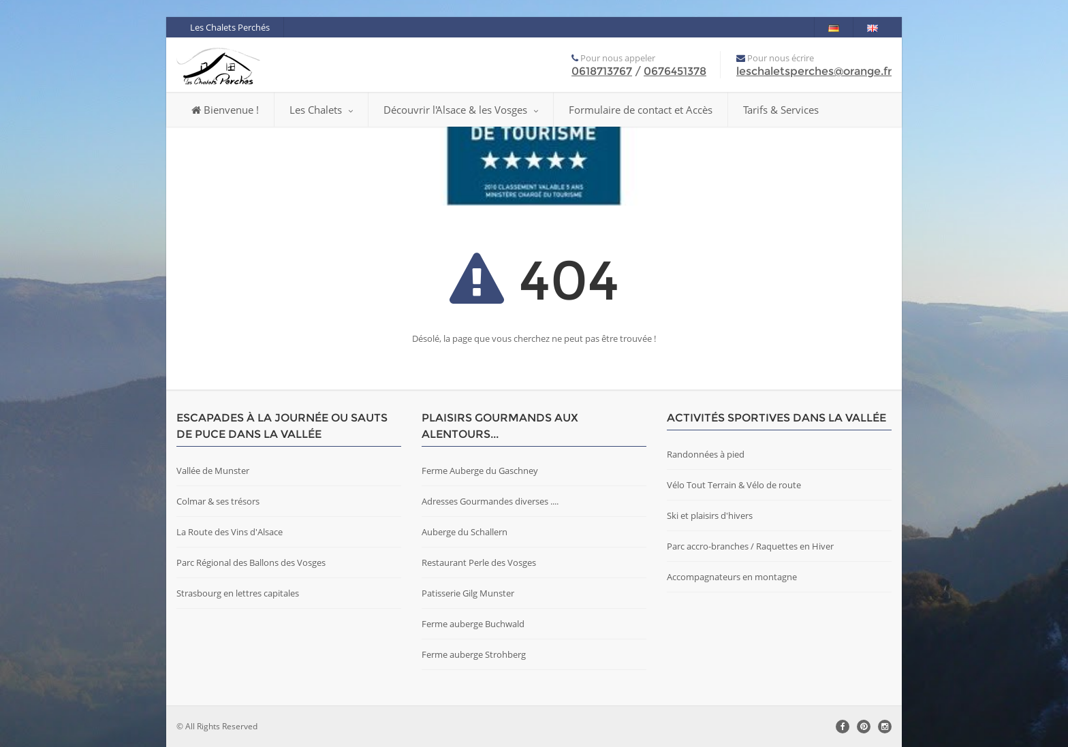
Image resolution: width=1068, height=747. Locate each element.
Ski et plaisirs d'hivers (710, 515)
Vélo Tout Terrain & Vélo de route (734, 485)
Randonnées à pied (705, 454)
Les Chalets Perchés (230, 27)
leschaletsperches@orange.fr (814, 71)
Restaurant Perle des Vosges (479, 562)
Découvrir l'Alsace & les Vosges (460, 109)
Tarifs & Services (781, 109)
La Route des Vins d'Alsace (229, 532)
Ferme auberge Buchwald (473, 624)
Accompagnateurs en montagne (732, 577)
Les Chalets (321, 109)
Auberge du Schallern (464, 532)
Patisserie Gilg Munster (468, 593)
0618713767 (601, 71)
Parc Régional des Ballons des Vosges (251, 562)
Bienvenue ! (225, 109)
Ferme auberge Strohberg (474, 654)
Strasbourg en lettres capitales (237, 593)
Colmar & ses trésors (218, 501)
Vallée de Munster (212, 470)
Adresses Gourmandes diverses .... (490, 501)
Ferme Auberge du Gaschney (480, 470)
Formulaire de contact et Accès (640, 109)
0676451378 (675, 71)
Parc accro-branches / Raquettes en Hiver (750, 546)
